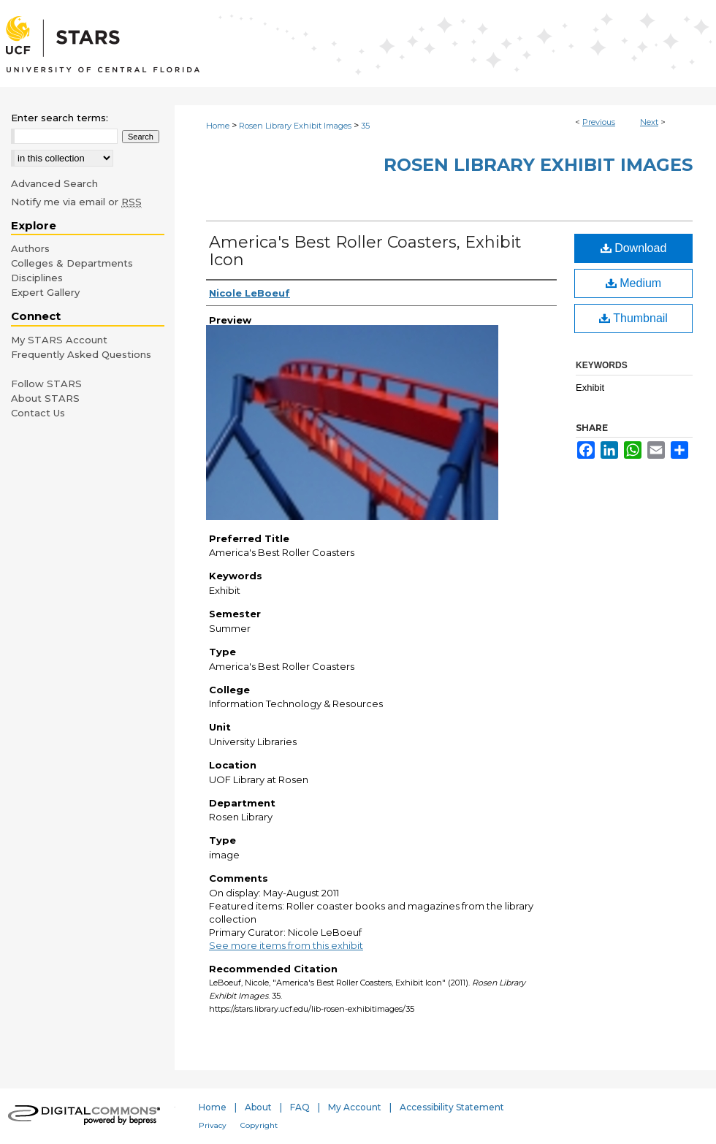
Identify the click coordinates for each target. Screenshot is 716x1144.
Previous (598, 122)
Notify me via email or (76, 201)
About (258, 1107)
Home (217, 126)
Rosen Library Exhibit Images (295, 126)
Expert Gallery (45, 292)
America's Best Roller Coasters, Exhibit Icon (365, 251)
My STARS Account (59, 340)
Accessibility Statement (452, 1107)
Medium (633, 283)
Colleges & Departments (72, 263)
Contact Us (38, 413)
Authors (30, 248)
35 (365, 126)
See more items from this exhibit (286, 945)
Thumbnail (633, 318)
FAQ (300, 1107)
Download (634, 248)
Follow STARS (46, 383)
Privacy (212, 1125)
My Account (354, 1107)
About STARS (45, 398)
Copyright (259, 1125)
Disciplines (37, 277)
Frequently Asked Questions (81, 354)
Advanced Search (54, 183)
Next (649, 122)
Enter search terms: (59, 117)
